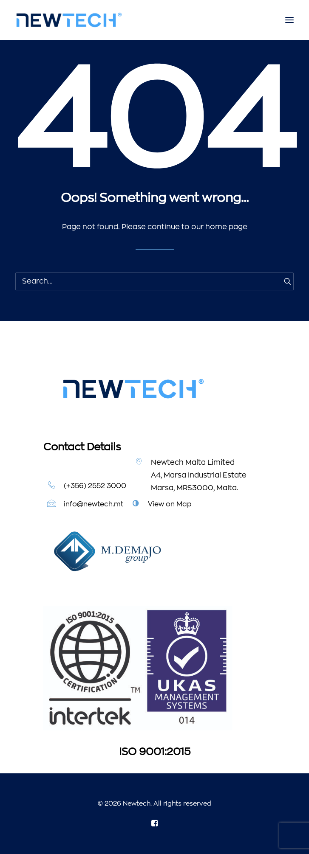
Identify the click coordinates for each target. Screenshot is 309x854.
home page (226, 226)
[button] (289, 20)
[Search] (154, 281)
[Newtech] (69, 19)
